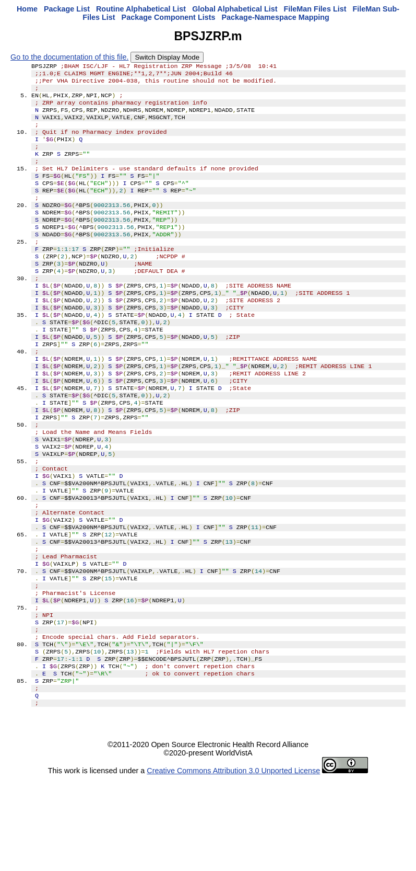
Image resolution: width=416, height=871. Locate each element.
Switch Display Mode (167, 57)
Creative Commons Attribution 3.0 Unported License (233, 862)
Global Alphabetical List (234, 9)
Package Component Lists (169, 17)
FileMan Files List (315, 9)
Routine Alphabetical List (141, 9)
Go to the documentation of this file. (69, 57)
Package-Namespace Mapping (275, 17)
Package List (67, 9)
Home (27, 9)
